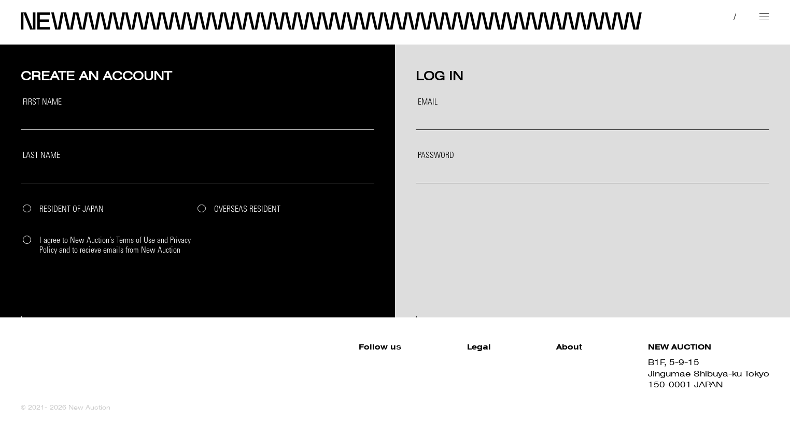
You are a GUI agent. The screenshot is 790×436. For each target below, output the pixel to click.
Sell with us (556, 384)
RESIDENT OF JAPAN (71, 210)
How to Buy (557, 362)
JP (712, 16)
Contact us (556, 407)
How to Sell (557, 374)
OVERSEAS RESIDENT (247, 210)
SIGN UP (195, 286)
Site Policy (395, 362)
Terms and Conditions (420, 374)
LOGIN (590, 286)
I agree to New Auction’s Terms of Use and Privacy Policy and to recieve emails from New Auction (115, 246)
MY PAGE (670, 16)
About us (551, 395)
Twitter (277, 374)
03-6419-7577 (680, 395)
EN (732, 16)
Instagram (285, 384)
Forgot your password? (451, 192)
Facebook (284, 362)
